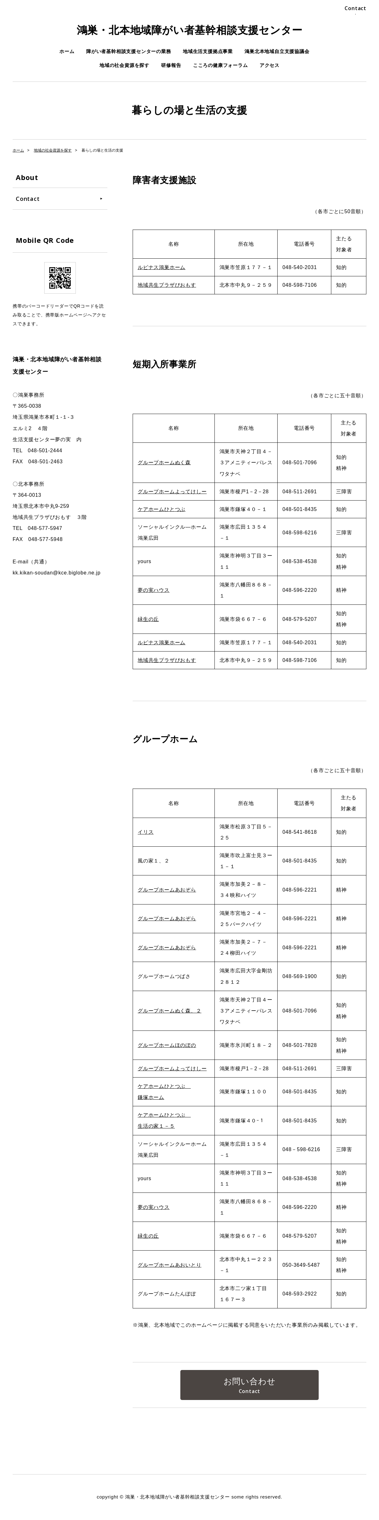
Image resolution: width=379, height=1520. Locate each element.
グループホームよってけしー (172, 491)
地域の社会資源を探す (124, 65)
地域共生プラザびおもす (167, 285)
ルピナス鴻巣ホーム (161, 267)
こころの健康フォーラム (220, 65)
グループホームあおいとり (170, 1265)
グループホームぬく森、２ (170, 1010)
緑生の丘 (148, 619)
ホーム (66, 51)
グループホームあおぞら (167, 889)
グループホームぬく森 (164, 462)
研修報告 (171, 65)
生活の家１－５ (156, 1126)
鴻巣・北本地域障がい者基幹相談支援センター (189, 30)
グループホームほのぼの (167, 1045)
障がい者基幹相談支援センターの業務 (128, 51)
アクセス (270, 65)
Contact (355, 8)
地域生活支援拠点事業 (208, 51)
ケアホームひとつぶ (161, 509)
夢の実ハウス (154, 590)
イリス (145, 832)
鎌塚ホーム (151, 1097)
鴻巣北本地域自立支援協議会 (276, 51)
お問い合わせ (250, 1381)
